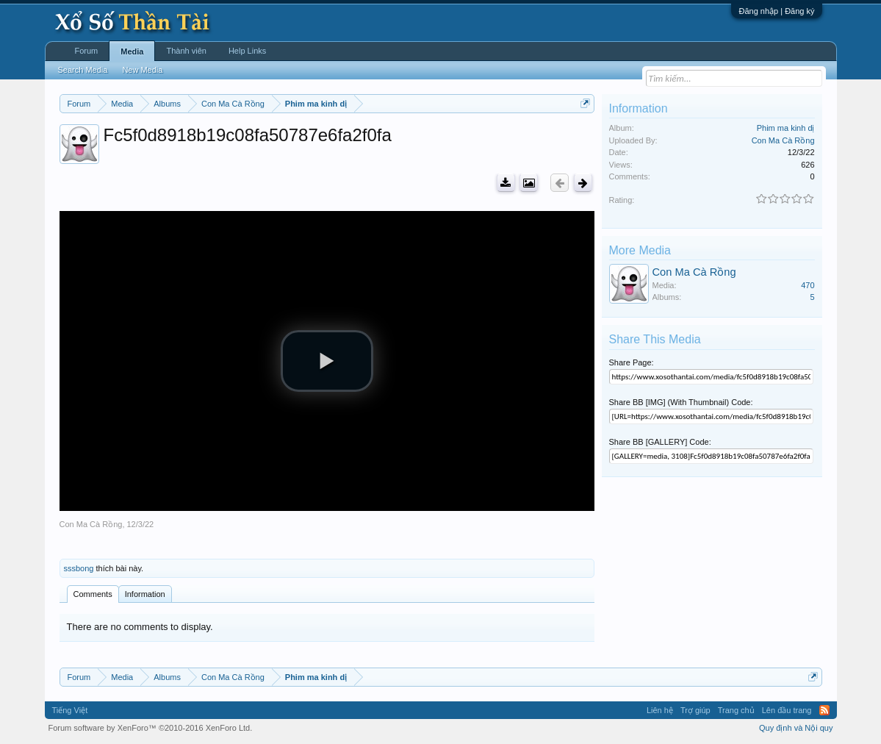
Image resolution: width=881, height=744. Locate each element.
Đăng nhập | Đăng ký (776, 11)
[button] (327, 361)
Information (145, 594)
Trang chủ (736, 710)
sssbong (79, 568)
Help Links (247, 50)
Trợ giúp (695, 710)
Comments (92, 594)
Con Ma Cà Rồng (91, 524)
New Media (142, 69)
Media (132, 51)
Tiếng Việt (70, 710)
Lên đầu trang (787, 710)
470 (807, 285)
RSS (824, 710)
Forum (86, 50)
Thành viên (186, 50)
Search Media (83, 69)
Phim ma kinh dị (786, 128)
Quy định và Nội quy (796, 727)
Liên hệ (660, 710)
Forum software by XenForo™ (150, 727)
